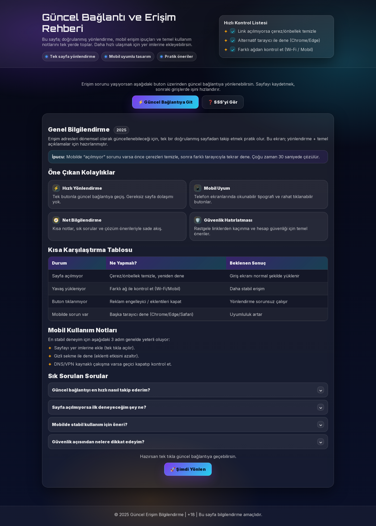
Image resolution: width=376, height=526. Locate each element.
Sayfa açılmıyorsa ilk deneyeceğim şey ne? (188, 407)
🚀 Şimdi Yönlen (188, 469)
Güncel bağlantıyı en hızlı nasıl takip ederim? (188, 390)
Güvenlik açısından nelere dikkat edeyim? (188, 441)
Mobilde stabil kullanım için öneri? (188, 424)
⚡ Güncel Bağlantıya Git (165, 102)
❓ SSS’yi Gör (223, 102)
